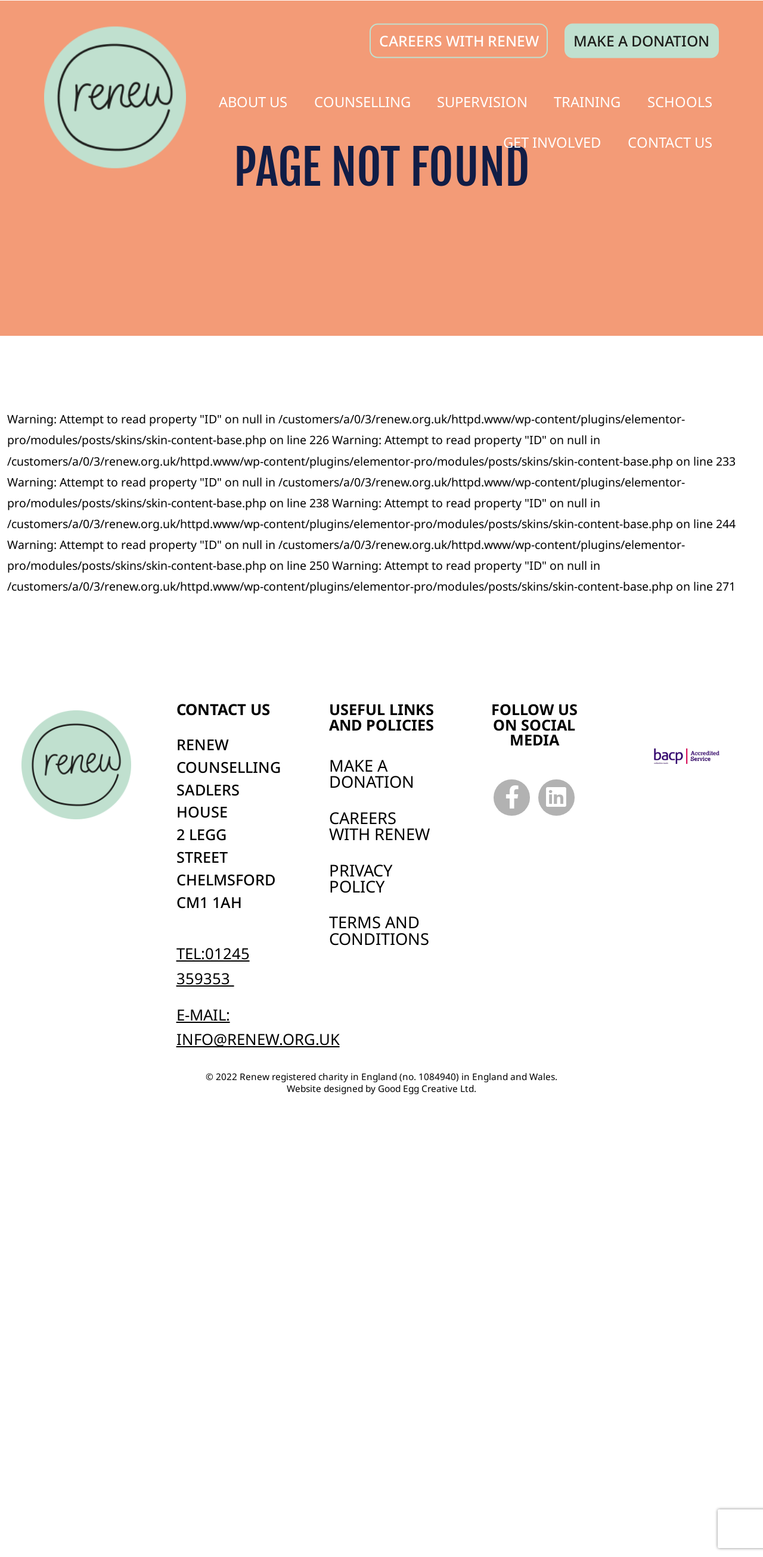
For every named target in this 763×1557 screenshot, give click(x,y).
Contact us (223, 709)
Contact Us (670, 139)
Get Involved (552, 139)
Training (587, 99)
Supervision (482, 99)
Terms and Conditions (379, 930)
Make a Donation (371, 773)
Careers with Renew (379, 826)
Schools (679, 99)
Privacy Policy (360, 878)
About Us (253, 99)
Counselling (362, 99)
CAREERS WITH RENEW (459, 38)
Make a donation (641, 38)
